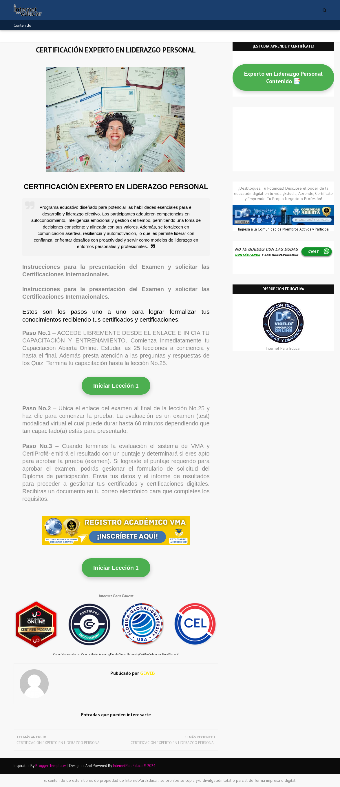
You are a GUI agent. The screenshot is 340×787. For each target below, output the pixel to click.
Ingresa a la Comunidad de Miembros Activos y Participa (283, 229)
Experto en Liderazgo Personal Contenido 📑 (283, 77)
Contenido (22, 25)
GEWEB (147, 673)
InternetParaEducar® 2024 (134, 765)
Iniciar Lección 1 (116, 385)
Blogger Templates (51, 765)
